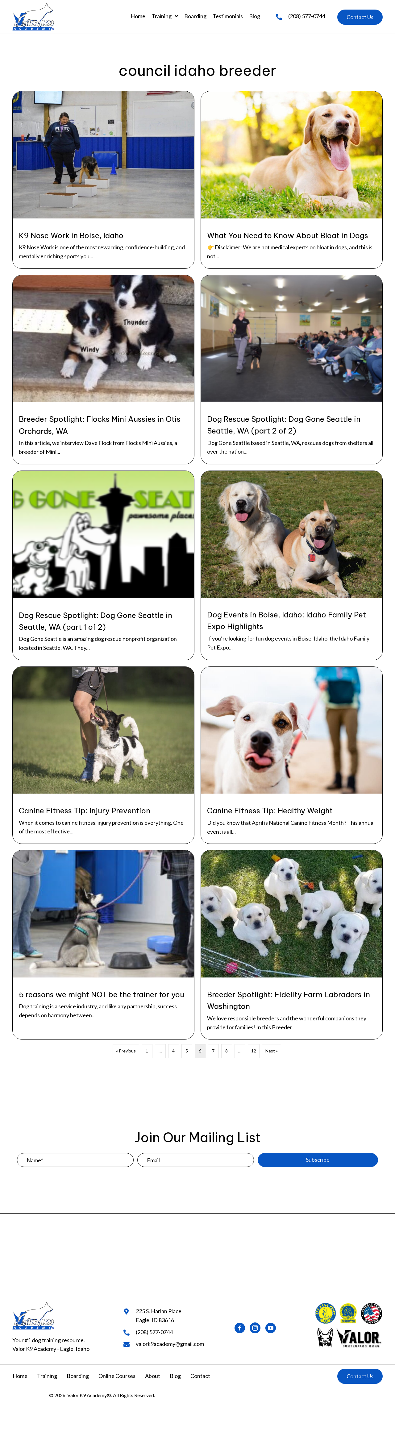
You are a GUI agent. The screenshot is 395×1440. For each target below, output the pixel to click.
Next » (271, 1050)
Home (20, 1375)
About (152, 1375)
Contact (200, 1375)
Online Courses (116, 1375)
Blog (175, 1375)
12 (253, 1050)
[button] (360, 17)
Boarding (78, 1375)
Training (47, 1375)
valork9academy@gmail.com (170, 1343)
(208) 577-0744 (306, 16)
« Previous (126, 1050)
